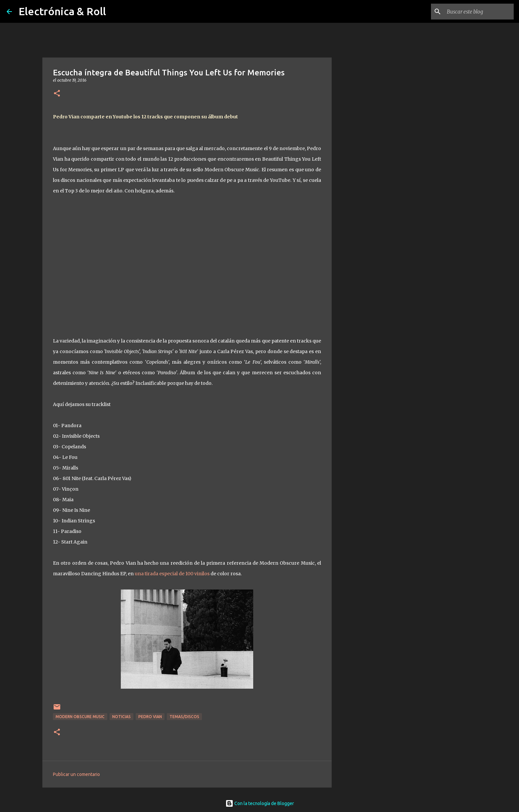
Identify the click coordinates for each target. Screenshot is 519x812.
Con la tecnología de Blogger (259, 803)
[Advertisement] (365, 285)
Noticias (121, 716)
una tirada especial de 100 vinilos (172, 574)
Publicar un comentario (76, 774)
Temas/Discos (184, 716)
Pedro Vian (150, 716)
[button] (57, 93)
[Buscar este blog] (479, 12)
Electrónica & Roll (62, 11)
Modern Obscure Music (80, 716)
